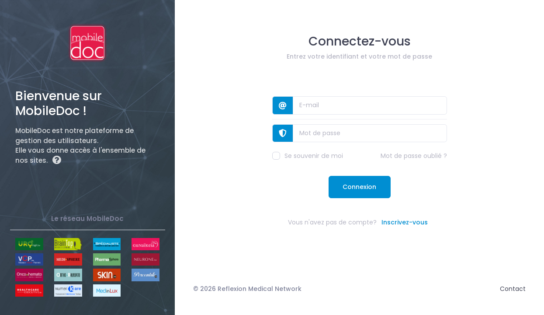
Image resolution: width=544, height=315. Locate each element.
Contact (513, 288)
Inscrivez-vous (404, 222)
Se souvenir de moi (307, 155)
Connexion (359, 186)
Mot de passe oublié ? (414, 155)
